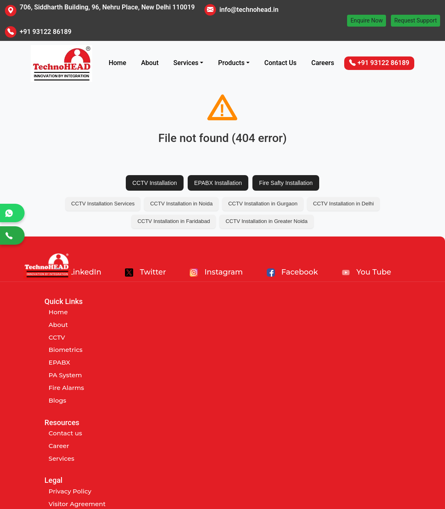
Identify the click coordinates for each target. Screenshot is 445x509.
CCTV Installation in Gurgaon (262, 203)
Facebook (292, 272)
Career (192, 325)
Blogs (57, 400)
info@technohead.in (248, 10)
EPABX (59, 362)
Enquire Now (366, 20)
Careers (322, 63)
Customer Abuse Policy (350, 350)
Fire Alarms (66, 388)
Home (117, 63)
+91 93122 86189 (45, 32)
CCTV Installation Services (103, 203)
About (150, 63)
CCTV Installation (154, 183)
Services (185, 63)
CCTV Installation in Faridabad (173, 221)
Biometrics (66, 350)
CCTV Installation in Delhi (343, 203)
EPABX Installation (218, 183)
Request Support (415, 20)
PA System (65, 375)
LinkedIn (77, 272)
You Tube (366, 272)
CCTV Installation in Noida (181, 203)
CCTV (57, 337)
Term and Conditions (346, 337)
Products (231, 63)
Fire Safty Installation (286, 183)
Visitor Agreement (342, 325)
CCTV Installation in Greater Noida (266, 221)
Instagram (216, 272)
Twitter (145, 272)
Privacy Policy (335, 312)
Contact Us (280, 63)
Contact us (198, 312)
